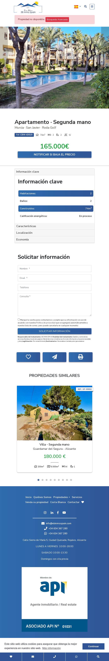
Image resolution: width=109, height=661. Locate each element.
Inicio (29, 497)
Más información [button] (51, 648)
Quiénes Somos (42, 497)
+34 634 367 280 (55, 528)
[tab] (54, 172)
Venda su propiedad (36, 502)
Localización (24, 233)
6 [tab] (59, 480)
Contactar (74, 502)
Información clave (27, 172)
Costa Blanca (58, 502)
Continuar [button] (93, 646)
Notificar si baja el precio (54, 154)
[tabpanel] (54, 430)
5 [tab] (55, 480)
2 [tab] (42, 480)
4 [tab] (51, 480)
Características (26, 226)
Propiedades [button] (60, 497)
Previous (4, 68)
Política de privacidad (46, 322)
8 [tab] (67, 480)
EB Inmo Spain (28, 7)
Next (105, 68)
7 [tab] (63, 480)
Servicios (77, 497)
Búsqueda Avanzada (57, 19)
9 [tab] (71, 480)
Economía (22, 239)
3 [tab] (47, 480)
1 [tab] (38, 480)
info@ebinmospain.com (58, 523)
